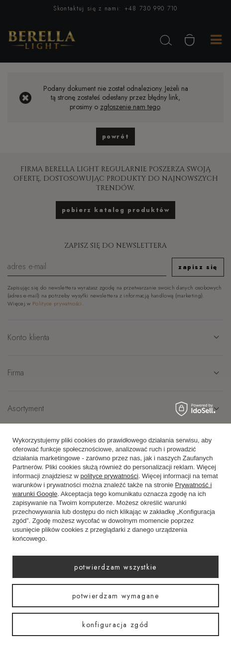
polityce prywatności (109, 476)
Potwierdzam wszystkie (115, 567)
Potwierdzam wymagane (115, 596)
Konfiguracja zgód (115, 625)
